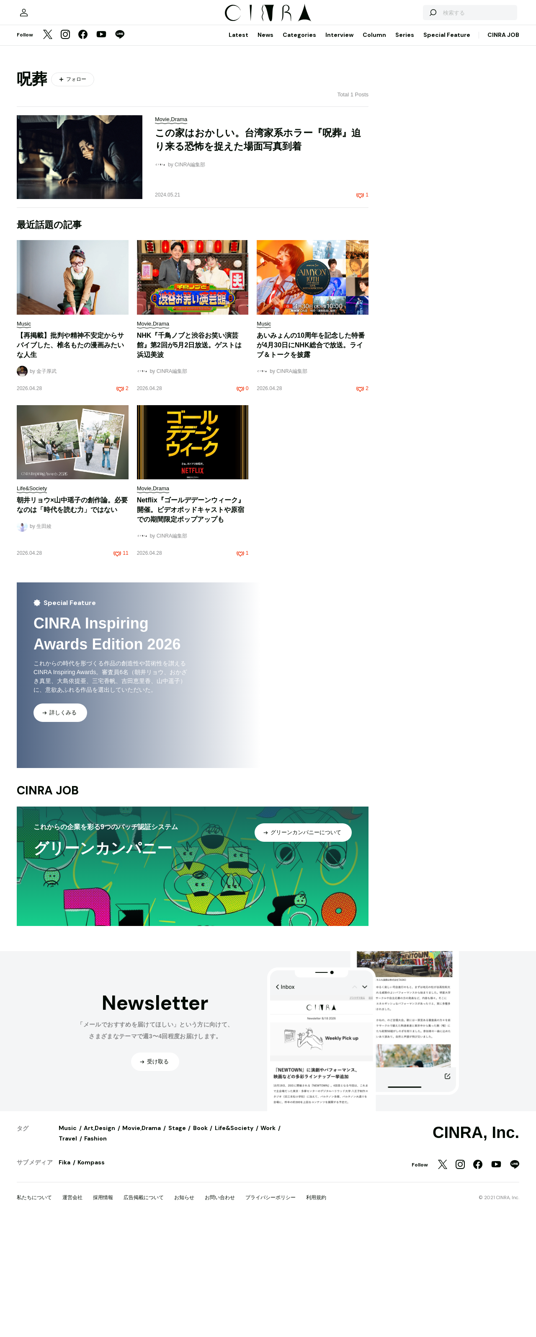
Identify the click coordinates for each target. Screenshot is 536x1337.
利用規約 (316, 1311)
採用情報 (103, 1311)
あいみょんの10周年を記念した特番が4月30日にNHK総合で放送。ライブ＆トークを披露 (311, 458)
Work (268, 1241)
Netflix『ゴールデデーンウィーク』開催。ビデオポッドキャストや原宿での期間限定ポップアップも (191, 623)
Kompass (91, 1275)
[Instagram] (65, 148)
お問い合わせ (220, 1311)
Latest (238, 148)
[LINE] (119, 148)
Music (68, 1241)
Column (374, 148)
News (265, 148)
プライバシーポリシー (270, 1311)
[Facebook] (83, 148)
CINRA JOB (503, 148)
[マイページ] (34, 121)
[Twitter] (47, 148)
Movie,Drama (141, 1241)
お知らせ (184, 1311)
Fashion (95, 1251)
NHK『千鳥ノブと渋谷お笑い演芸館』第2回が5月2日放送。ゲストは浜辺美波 (189, 458)
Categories (299, 148)
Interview (339, 148)
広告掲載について (144, 1311)
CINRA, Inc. (476, 1245)
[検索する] (422, 121)
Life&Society (234, 1241)
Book (200, 1241)
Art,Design (99, 1241)
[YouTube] (101, 148)
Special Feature (446, 148)
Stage (177, 1241)
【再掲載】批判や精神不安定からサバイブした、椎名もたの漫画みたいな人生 (70, 458)
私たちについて (34, 1311)
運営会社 (72, 1311)
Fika (64, 1275)
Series (404, 148)
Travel (68, 1251)
